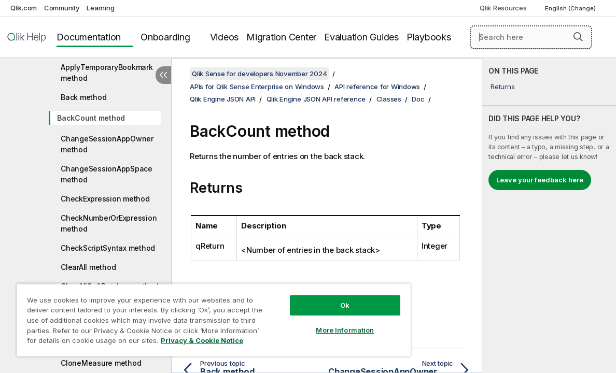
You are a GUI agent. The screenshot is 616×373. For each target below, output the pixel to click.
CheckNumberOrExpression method (109, 223)
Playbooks (429, 37)
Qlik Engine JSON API (223, 99)
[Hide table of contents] (163, 75)
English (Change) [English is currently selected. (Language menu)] (571, 8)
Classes (388, 99)
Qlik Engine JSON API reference (316, 99)
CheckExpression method (105, 198)
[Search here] (531, 37)
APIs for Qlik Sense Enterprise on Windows (257, 86)
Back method (83, 97)
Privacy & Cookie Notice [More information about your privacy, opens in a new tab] (87, 342)
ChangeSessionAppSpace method (106, 174)
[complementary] (549, 215)
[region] (195, 316)
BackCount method (91, 117)
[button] (578, 37)
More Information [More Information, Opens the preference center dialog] (314, 322)
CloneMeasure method (101, 362)
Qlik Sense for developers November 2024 (259, 73)
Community (62, 8)
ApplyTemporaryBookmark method (107, 72)
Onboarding (165, 37)
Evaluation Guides (361, 37)
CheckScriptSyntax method (108, 247)
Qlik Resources (503, 8)
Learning (100, 8)
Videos (224, 37)
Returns (502, 86)
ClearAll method (88, 267)
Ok (313, 297)
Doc (418, 99)
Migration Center (281, 37)
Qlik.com (23, 8)
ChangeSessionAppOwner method (107, 144)
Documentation (89, 37)
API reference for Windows (377, 86)
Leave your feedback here (539, 180)
